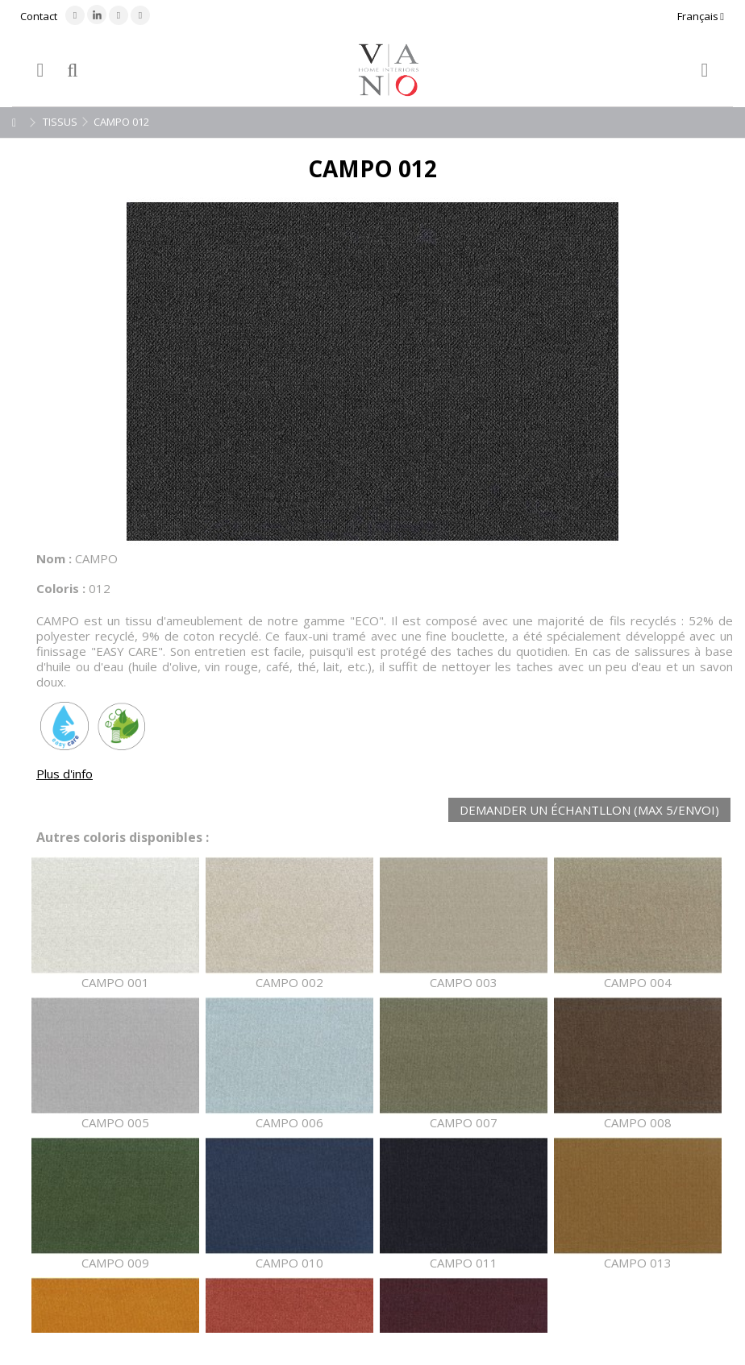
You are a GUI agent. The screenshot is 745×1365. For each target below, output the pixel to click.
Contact (38, 16)
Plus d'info (64, 773)
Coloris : (60, 588)
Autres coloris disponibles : (122, 837)
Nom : (54, 558)
